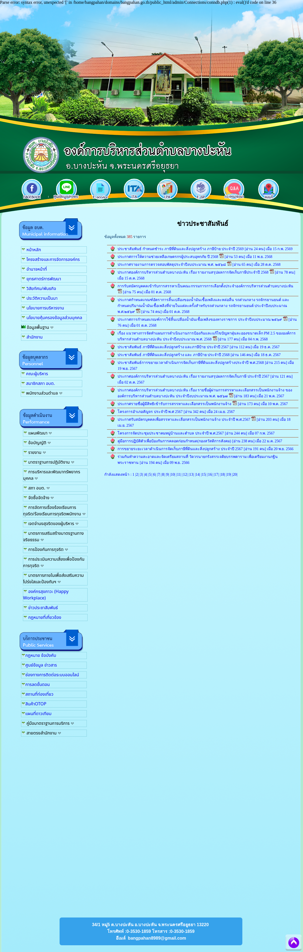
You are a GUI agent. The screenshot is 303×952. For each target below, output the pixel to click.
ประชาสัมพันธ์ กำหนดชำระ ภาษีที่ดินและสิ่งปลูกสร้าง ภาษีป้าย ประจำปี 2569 (181, 249)
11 (179, 474)
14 (197, 474)
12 (185, 474)
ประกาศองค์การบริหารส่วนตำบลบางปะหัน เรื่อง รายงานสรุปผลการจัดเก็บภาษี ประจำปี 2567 (193, 376)
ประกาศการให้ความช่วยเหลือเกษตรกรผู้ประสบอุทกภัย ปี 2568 (168, 257)
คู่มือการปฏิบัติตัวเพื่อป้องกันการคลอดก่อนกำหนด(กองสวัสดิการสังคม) (174, 441)
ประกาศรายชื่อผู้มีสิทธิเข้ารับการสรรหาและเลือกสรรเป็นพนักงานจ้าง (174, 404)
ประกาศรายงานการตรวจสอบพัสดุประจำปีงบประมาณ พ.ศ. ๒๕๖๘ (172, 265)
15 (204, 474)
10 (173, 474)
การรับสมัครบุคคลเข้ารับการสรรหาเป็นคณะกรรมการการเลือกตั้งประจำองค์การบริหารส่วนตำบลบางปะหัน (205, 286)
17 (216, 474)
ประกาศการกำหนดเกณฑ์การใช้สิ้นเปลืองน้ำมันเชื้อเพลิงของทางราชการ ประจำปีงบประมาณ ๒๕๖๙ (200, 320)
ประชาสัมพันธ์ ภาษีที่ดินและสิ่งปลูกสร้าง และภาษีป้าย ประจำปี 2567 (173, 347)
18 (222, 474)
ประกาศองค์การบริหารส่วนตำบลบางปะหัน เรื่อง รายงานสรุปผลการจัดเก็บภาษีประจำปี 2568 (193, 272)
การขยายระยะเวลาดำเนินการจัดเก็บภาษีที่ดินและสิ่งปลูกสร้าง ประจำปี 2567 (180, 449)
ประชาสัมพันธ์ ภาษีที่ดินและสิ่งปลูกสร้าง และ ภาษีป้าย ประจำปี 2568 (174, 355)
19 (228, 474)
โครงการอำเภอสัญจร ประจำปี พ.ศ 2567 (150, 412)
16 (210, 474)
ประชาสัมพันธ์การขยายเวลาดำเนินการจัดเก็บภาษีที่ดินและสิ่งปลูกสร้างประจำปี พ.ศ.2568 (191, 363)
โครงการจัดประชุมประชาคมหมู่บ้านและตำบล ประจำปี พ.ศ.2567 (171, 433)
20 (235, 474)
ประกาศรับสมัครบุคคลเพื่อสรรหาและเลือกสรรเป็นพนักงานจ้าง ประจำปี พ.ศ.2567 (184, 420)
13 (191, 474)
